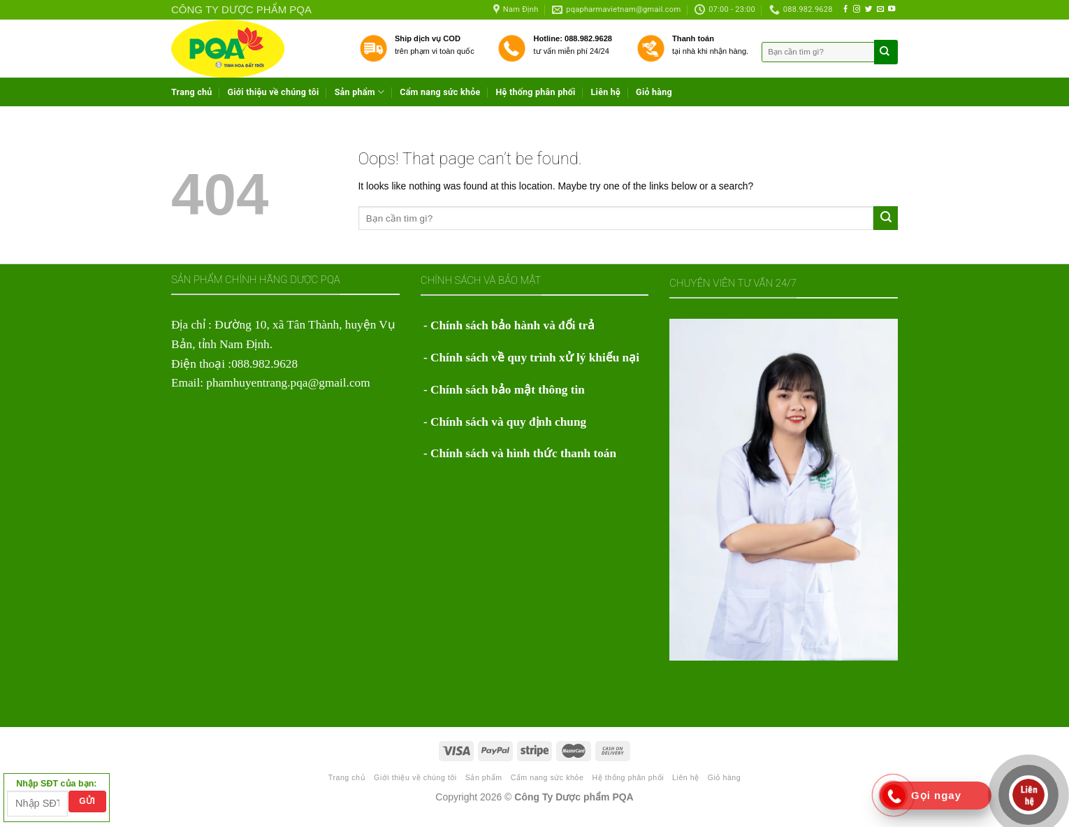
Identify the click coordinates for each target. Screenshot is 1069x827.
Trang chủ (191, 92)
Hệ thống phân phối (535, 92)
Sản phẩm (360, 92)
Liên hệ (606, 92)
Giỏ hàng (654, 92)
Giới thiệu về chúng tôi (273, 92)
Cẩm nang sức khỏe (440, 92)
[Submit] (885, 218)
